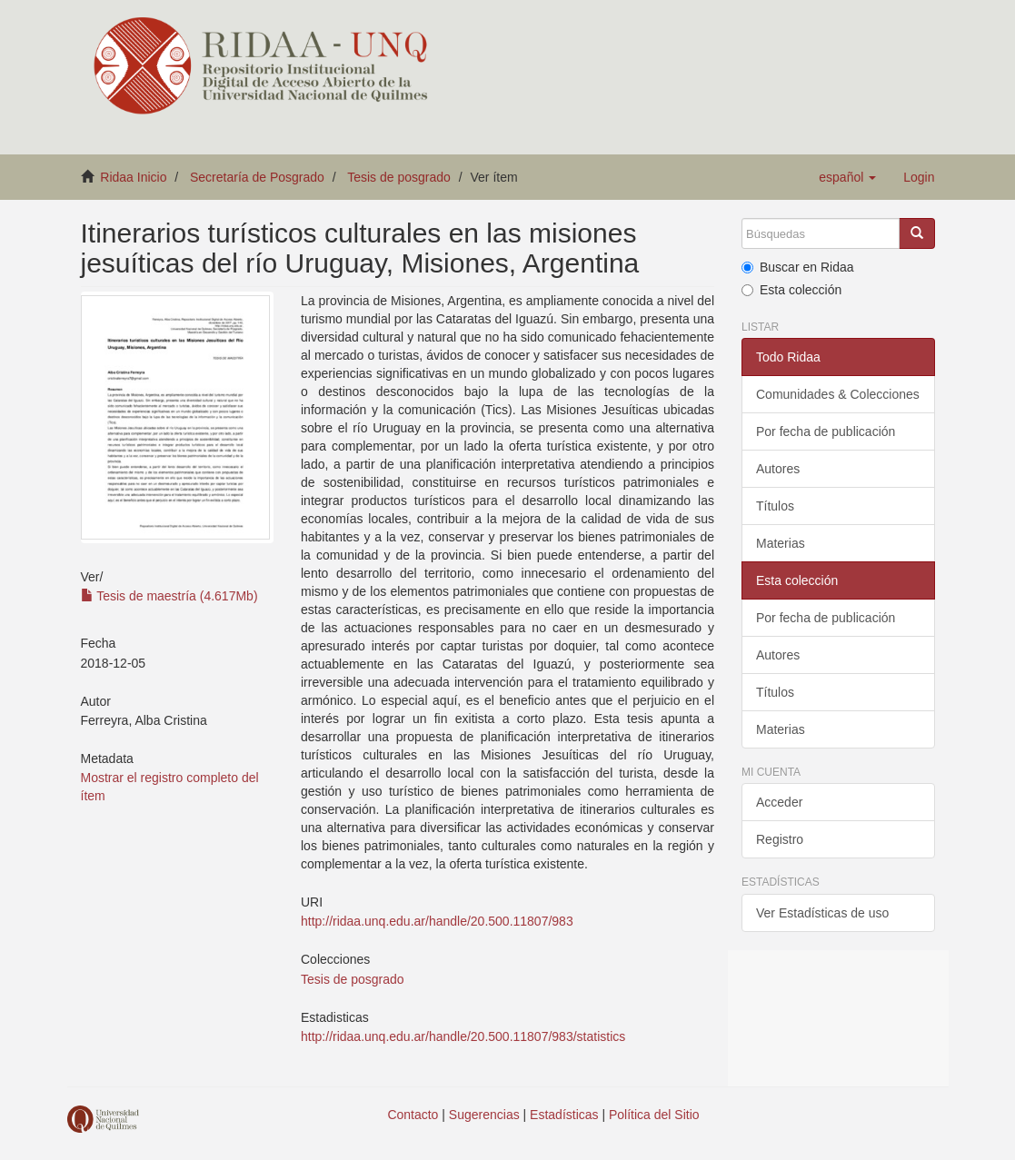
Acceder (779, 802)
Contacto (412, 1114)
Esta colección (791, 290)
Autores (778, 468)
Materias (780, 543)
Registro (779, 839)
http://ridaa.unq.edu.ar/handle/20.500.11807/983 (437, 921)
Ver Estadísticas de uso (822, 913)
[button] (847, 177)
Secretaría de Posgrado (257, 177)
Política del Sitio (654, 1114)
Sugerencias (484, 1114)
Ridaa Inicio (133, 177)
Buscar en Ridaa (797, 267)
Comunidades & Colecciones (838, 394)
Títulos (775, 506)
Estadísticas (564, 1114)
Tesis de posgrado (399, 177)
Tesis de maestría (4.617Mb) (169, 596)
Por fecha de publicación (825, 431)
